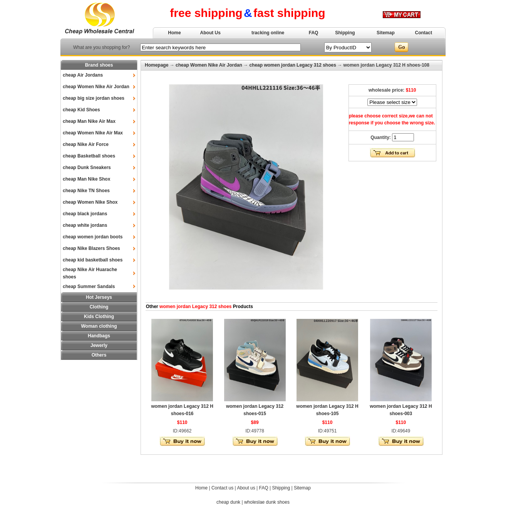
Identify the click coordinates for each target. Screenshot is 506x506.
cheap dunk (228, 502)
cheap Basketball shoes (89, 156)
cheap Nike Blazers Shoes (91, 248)
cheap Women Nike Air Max (93, 133)
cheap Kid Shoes (81, 109)
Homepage (156, 65)
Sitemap (386, 32)
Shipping (345, 32)
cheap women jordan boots (92, 237)
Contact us (222, 488)
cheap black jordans (85, 213)
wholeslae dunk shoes (267, 502)
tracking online (267, 32)
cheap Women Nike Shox (90, 202)
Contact (423, 32)
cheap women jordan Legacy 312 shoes (292, 65)
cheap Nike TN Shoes (86, 190)
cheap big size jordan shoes (93, 98)
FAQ (313, 32)
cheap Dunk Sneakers (87, 167)
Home (174, 32)
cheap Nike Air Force (86, 144)
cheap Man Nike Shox (86, 179)
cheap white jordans (85, 225)
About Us (210, 32)
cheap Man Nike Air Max (89, 121)
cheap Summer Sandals (89, 286)
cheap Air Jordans (83, 75)
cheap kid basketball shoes (92, 260)
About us (246, 488)
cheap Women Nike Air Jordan (96, 86)
